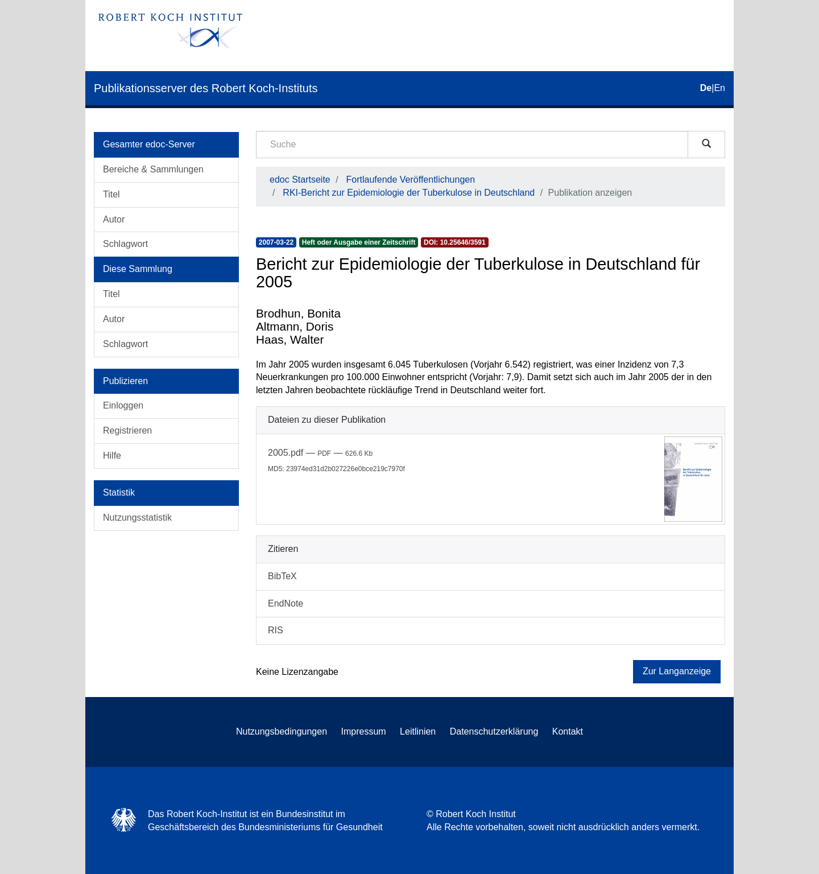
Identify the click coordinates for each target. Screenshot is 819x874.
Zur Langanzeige (677, 671)
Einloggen (123, 405)
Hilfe (112, 455)
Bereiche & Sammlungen (153, 169)
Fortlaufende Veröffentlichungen (410, 179)
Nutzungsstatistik (137, 517)
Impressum (363, 731)
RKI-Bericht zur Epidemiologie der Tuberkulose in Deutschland (409, 192)
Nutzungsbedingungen (281, 731)
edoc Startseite (300, 179)
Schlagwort (125, 244)
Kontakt (567, 731)
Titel (111, 194)
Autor (114, 219)
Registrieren (127, 430)
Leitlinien (418, 731)
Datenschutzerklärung (494, 731)
